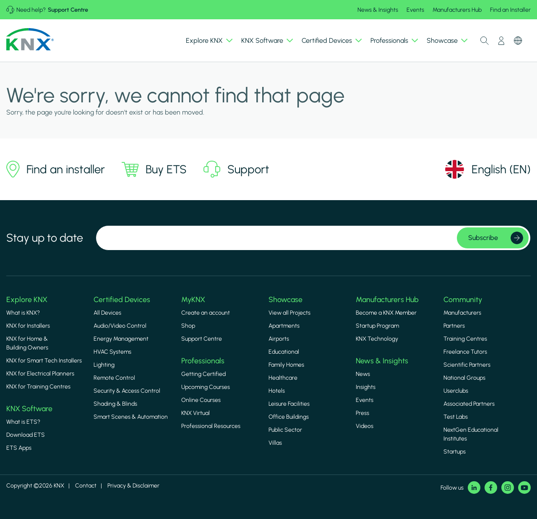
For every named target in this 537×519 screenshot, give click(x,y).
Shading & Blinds (115, 403)
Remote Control (114, 377)
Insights (365, 387)
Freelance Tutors (465, 351)
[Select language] (487, 169)
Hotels (276, 390)
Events (415, 9)
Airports (278, 338)
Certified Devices (122, 299)
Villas (275, 442)
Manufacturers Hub (457, 9)
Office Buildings (288, 416)
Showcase (285, 299)
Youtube (524, 487)
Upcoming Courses (205, 387)
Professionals (202, 360)
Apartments (284, 325)
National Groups (464, 377)
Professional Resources (210, 426)
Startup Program (377, 325)
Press (362, 413)
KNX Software (29, 408)
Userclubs (455, 390)
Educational (283, 351)
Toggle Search (484, 41)
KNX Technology (377, 338)
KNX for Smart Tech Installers (44, 360)
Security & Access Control (127, 390)
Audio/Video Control (120, 325)
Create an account (205, 312)
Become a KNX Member (386, 312)
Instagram (507, 487)
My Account (501, 41)
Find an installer (55, 169)
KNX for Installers (28, 325)
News (363, 374)
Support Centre (68, 9)
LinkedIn (474, 487)
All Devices (107, 312)
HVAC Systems (112, 351)
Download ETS (25, 434)
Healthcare (282, 377)
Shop (188, 325)
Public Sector (285, 429)
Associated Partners (469, 403)
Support (236, 169)
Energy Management (121, 338)
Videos (364, 426)
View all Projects (289, 312)
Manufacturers (462, 312)
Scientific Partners (466, 364)
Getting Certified (203, 374)
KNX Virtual (195, 413)
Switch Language (518, 41)
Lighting (104, 364)
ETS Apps (18, 447)
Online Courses (201, 400)
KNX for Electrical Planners (40, 373)
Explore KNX (26, 299)
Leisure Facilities (289, 403)
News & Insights (377, 9)
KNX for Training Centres (38, 386)
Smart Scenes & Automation (131, 416)
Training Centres (465, 338)
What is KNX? (23, 312)
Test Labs (455, 416)
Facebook (491, 487)
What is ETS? (23, 421)
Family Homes (286, 364)
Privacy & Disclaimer (133, 485)
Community (462, 299)
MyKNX (193, 299)
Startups (454, 451)
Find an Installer (510, 9)
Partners (454, 325)
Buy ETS (154, 169)
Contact (85, 485)
